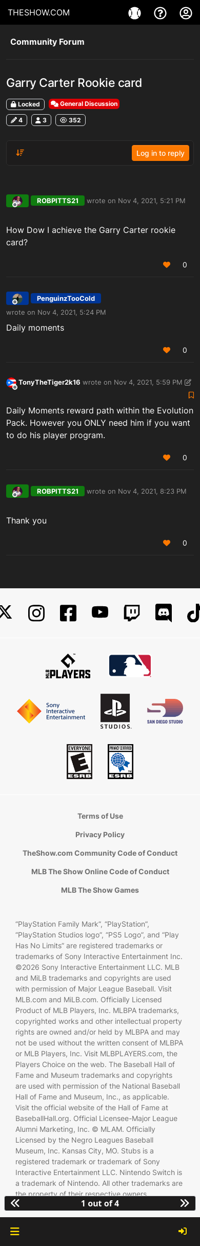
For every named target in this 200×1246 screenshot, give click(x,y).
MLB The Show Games (100, 890)
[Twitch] (132, 613)
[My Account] (185, 12)
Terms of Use (100, 815)
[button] (14, 1231)
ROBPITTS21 (57, 200)
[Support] (161, 12)
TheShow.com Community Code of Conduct (100, 852)
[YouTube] (100, 613)
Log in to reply (160, 153)
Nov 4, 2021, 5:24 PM (71, 312)
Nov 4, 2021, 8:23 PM (152, 491)
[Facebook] (68, 613)
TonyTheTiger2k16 (49, 382)
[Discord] (163, 613)
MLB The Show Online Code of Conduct (100, 871)
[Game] (136, 12)
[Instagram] (36, 613)
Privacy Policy (100, 834)
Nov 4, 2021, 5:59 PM (148, 382)
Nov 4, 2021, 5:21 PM (152, 200)
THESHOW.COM (39, 12)
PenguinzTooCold (66, 298)
